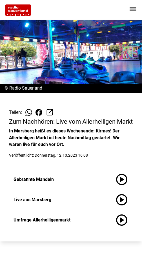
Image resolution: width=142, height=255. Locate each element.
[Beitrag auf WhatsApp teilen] (28, 112)
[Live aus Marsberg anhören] (124, 200)
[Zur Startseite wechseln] (18, 10)
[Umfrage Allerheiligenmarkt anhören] (124, 220)
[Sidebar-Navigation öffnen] (132, 10)
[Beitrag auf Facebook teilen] (39, 112)
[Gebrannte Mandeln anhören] (124, 179)
